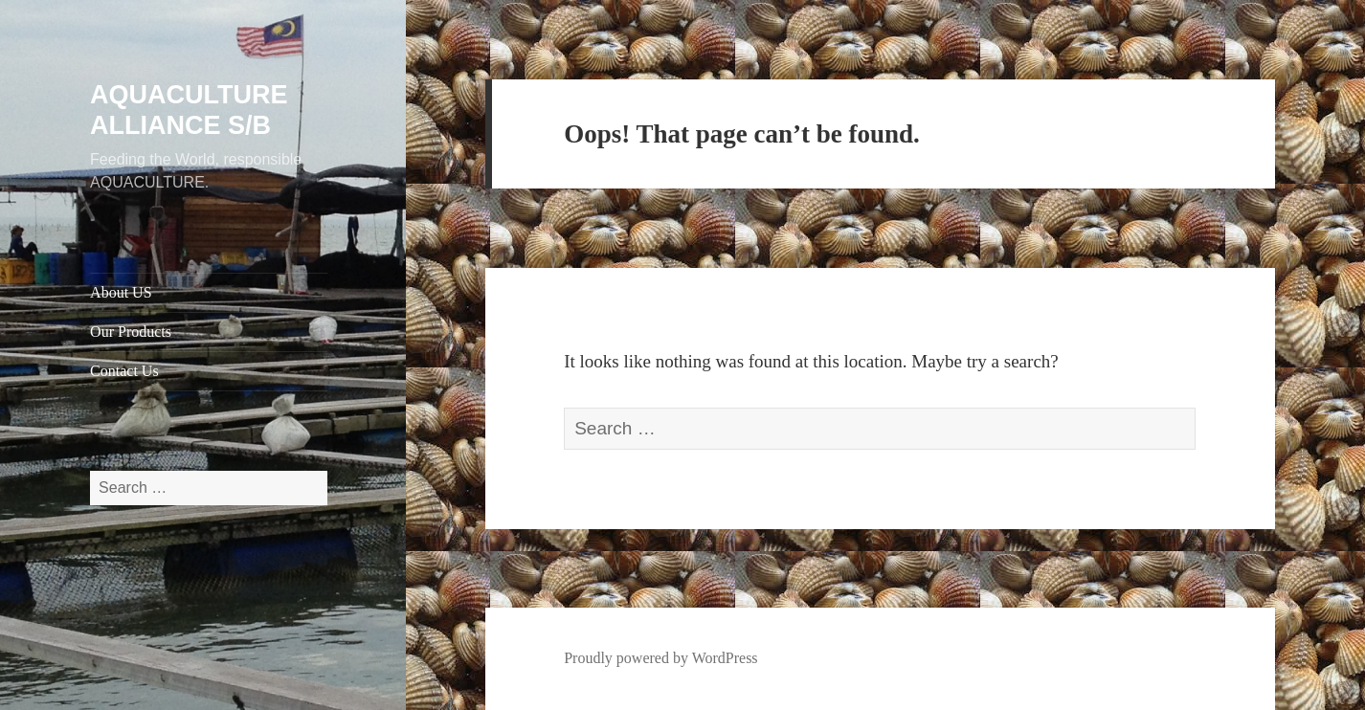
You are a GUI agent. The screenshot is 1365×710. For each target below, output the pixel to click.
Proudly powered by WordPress (660, 658)
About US (120, 292)
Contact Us (124, 371)
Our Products (130, 331)
